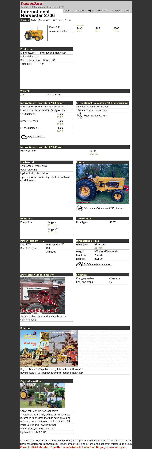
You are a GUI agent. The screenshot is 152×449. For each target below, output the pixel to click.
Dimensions (57, 20)
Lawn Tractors (78, 10)
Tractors (25, 7)
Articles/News (102, 10)
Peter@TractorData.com (41, 428)
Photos (68, 20)
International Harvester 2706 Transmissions (102, 103)
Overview (25, 20)
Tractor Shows (116, 10)
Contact (127, 10)
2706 (61, 7)
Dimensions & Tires (87, 240)
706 (22, 94)
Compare (90, 10)
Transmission (44, 20)
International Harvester (44, 7)
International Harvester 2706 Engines (42, 103)
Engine (34, 20)
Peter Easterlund (29, 424)
